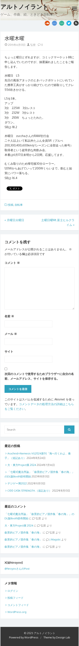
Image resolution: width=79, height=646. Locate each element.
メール (11, 334)
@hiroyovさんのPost (17, 568)
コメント (12, 262)
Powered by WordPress (23, 637)
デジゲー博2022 (17, 483)
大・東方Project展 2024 (21, 465)
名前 (9, 316)
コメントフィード (18, 605)
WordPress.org (16, 612)
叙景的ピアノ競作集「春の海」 (23, 532)
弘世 (31, 44)
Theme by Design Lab (57, 637)
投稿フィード (15, 597)
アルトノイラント (24, 6)
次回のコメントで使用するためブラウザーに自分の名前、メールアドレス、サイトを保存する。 (39, 376)
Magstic (56, 539)
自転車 (19, 204)
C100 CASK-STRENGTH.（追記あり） (29, 490)
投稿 (10, 204)
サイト (9, 351)
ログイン (12, 590)
